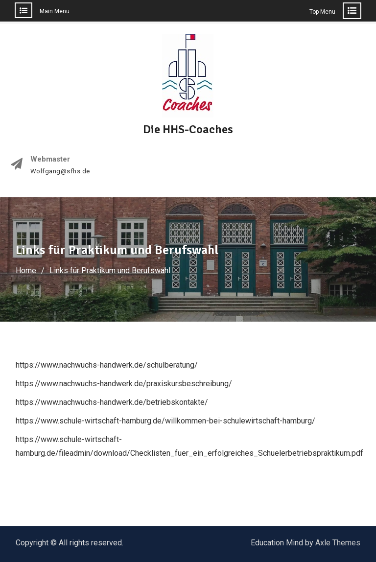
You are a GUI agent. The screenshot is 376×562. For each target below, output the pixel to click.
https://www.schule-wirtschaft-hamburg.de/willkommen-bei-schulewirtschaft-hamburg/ (165, 420)
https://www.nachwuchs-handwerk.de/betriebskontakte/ (112, 402)
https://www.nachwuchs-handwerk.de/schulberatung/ (107, 365)
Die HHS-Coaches (188, 129)
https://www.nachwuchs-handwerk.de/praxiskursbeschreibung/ (124, 383)
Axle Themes (337, 542)
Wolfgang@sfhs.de (60, 171)
